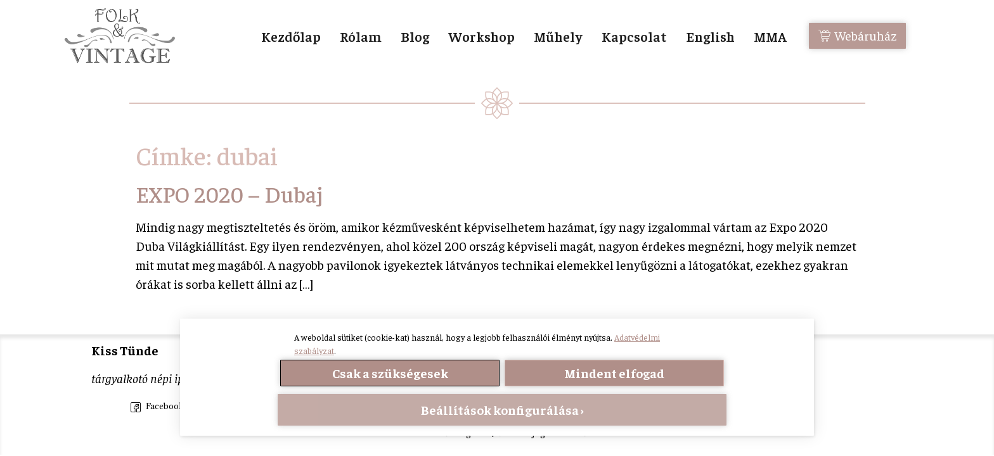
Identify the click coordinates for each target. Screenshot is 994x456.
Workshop (481, 36)
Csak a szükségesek (390, 373)
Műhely (558, 36)
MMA (770, 36)
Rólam (361, 36)
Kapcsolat (634, 36)
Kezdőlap (291, 36)
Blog (415, 36)
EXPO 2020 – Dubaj (229, 193)
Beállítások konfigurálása (500, 409)
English (710, 36)
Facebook (157, 407)
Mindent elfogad (614, 373)
